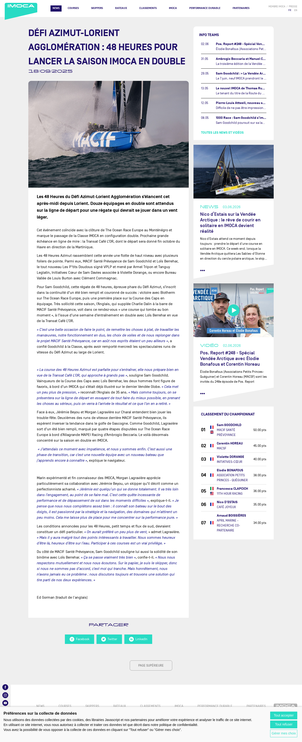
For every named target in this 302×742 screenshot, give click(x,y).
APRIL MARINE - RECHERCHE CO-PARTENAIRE (228, 525)
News (56, 8)
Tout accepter (284, 715)
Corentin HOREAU (230, 443)
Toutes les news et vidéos (222, 133)
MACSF (221, 448)
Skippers (97, 8)
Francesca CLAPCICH (232, 489)
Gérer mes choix (284, 733)
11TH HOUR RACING (230, 493)
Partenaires (241, 8)
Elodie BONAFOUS (230, 470)
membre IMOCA (276, 6)
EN (295, 10)
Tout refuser (284, 724)
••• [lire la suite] (202, 270)
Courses (73, 8)
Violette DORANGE (230, 457)
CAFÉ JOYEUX (226, 507)
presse (293, 6)
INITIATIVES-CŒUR (229, 462)
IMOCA (173, 8)
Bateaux (121, 8)
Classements (148, 8)
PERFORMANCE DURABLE (204, 8)
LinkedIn (138, 639)
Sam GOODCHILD (229, 425)
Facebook (79, 639)
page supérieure (151, 665)
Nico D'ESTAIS (227, 502)
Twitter (109, 639)
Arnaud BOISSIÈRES (231, 516)
